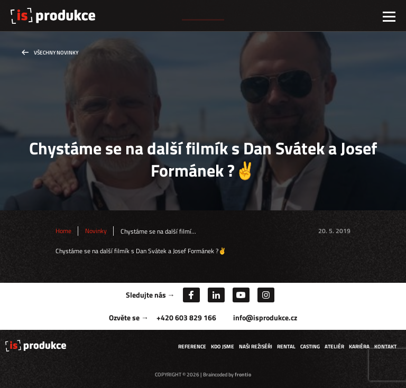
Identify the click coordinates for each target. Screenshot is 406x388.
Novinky (96, 231)
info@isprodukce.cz (265, 317)
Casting (310, 346)
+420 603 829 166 (186, 317)
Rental (286, 346)
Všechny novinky (56, 53)
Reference (192, 346)
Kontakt (385, 346)
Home (63, 231)
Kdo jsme (222, 346)
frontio (243, 374)
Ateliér (334, 346)
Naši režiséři (255, 346)
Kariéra (359, 346)
